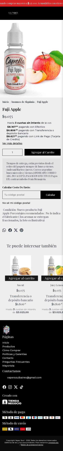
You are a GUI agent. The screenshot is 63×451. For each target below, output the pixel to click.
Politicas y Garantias (14, 354)
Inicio (5, 342)
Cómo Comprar (11, 350)
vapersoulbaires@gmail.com (21, 378)
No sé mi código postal (16, 202)
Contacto (7, 358)
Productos (8, 346)
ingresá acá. (53, 442)
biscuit (20, 285)
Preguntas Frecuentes (16, 361)
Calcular (50, 194)
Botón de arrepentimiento (32, 445)
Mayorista (8, 365)
